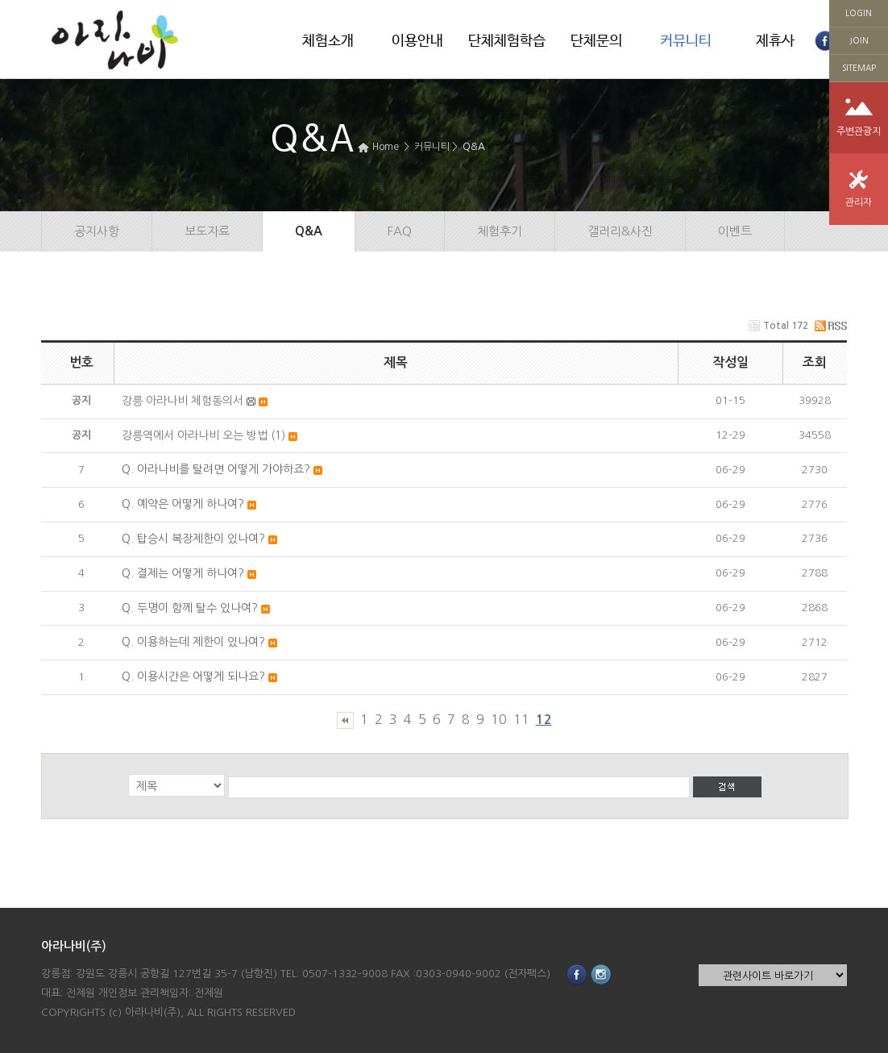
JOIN (859, 40)
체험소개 (328, 41)
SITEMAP (859, 68)
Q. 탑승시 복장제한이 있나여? (193, 538)
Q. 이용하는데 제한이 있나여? (193, 641)
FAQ (400, 231)
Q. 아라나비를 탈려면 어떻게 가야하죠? (216, 469)
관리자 (858, 202)
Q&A (474, 147)
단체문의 (596, 41)
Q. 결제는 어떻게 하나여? (183, 573)
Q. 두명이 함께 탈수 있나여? (190, 608)
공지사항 (96, 231)
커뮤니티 (686, 41)
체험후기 (499, 231)
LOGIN (858, 13)
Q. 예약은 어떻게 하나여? (183, 504)
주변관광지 (858, 131)
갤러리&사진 (620, 231)
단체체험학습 (507, 41)
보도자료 (207, 231)
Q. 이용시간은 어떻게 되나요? (193, 676)
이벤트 (735, 231)
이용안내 (417, 41)
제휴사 (775, 41)
